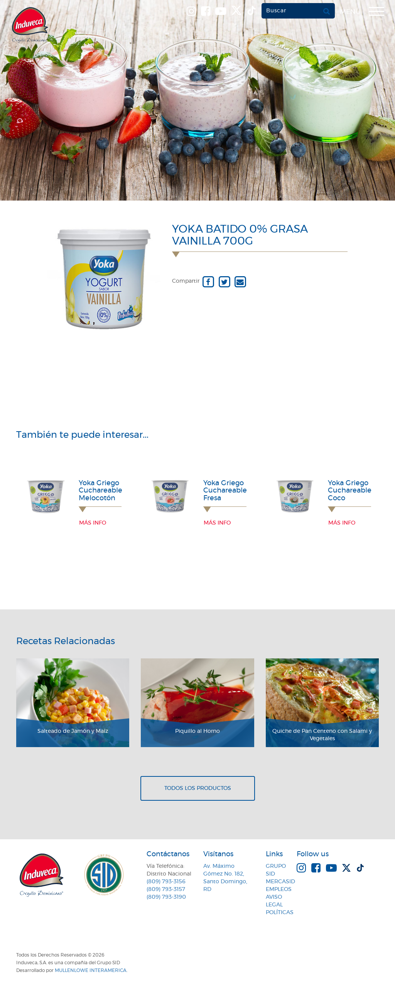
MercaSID (280, 881)
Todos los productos (197, 788)
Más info (92, 523)
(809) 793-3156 (166, 881)
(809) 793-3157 (166, 889)
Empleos (279, 889)
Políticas (280, 912)
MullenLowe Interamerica (91, 970)
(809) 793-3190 (166, 897)
